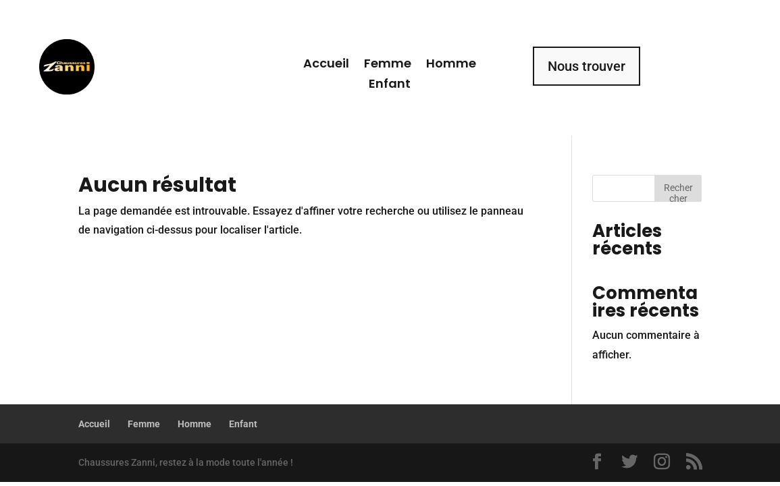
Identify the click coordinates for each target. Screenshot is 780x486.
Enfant (390, 85)
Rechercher (678, 192)
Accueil (326, 65)
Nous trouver (586, 66)
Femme (387, 65)
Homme (451, 65)
